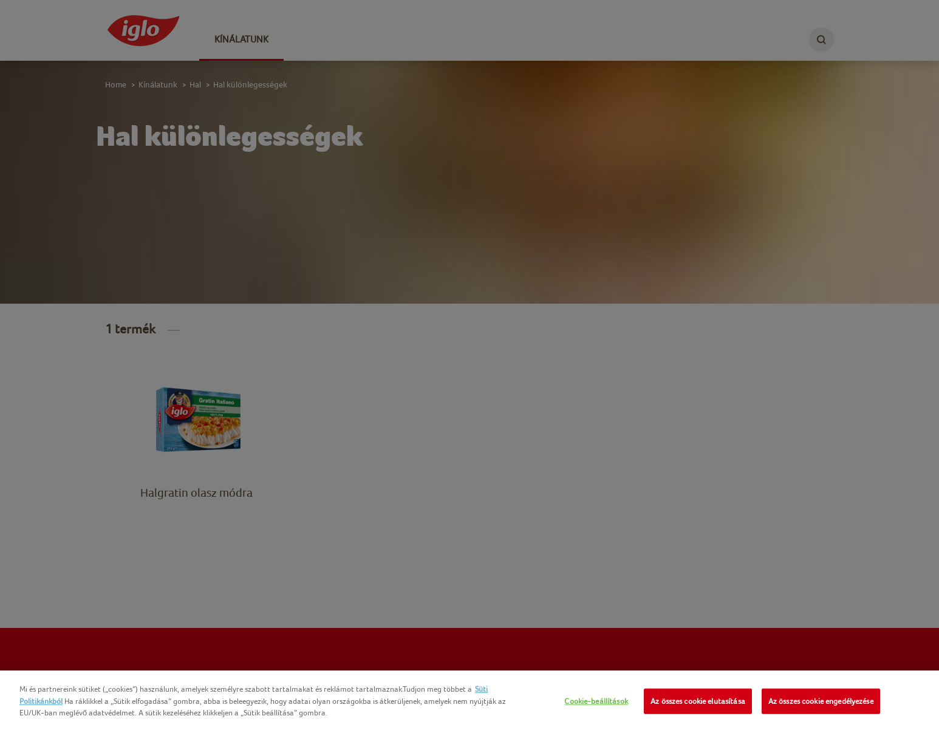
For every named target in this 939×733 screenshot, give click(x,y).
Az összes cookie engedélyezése (820, 701)
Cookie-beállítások (595, 701)
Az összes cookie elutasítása (697, 701)
